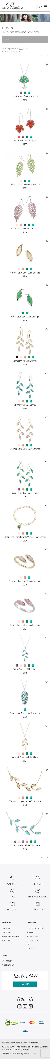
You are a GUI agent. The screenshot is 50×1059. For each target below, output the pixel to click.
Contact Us (32, 948)
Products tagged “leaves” (21, 32)
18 (16, 52)
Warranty (31, 932)
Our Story (6, 928)
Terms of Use (32, 936)
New (21, 49)
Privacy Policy (33, 940)
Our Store (6, 932)
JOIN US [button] (25, 984)
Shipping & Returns (35, 928)
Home (5, 32)
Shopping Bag (8, 965)
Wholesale (6, 940)
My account (7, 961)
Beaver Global (30, 1053)
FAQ (28, 944)
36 (20, 52)
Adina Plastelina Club (11, 936)
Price (26, 49)
